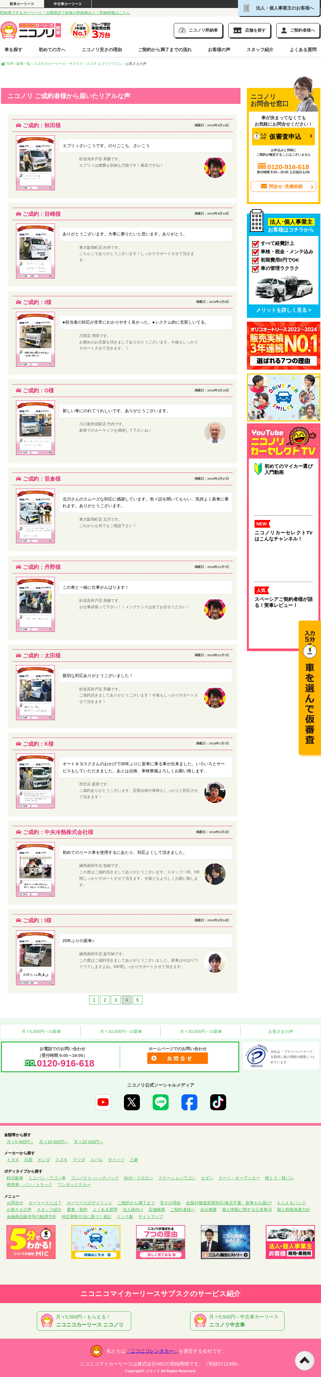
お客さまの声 (280, 1031)
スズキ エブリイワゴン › (105, 64)
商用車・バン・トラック (29, 1184)
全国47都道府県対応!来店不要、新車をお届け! (229, 1202)
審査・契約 (77, 1209)
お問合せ (15, 1202)
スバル (96, 1159)
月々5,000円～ (20, 1141)
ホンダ (44, 1159)
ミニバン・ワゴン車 (47, 1178)
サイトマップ (150, 1216)
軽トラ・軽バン (279, 1178)
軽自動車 (15, 1178)
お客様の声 (219, 49)
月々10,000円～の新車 (120, 1031)
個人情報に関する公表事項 (247, 1209)
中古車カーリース (68, 4)
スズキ (61, 1159)
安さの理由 (170, 1202)
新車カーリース (22, 4)
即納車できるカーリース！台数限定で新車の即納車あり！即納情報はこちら (65, 13)
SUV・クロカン (139, 1178)
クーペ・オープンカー (239, 1178)
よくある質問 (303, 49)
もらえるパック (291, 1202)
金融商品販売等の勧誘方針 (32, 1216)
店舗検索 (157, 1209)
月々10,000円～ (54, 1141)
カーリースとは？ (45, 1202)
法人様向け (133, 1209)
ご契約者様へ (182, 1209)
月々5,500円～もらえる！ (85, 1321)
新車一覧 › (24, 64)
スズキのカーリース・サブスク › (59, 64)
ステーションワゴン (177, 1178)
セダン (207, 1178)
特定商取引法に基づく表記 (86, 1216)
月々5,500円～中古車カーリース (238, 1321)
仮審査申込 (277, 136)
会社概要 (208, 1209)
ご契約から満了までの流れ (165, 49)
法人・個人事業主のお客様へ (279, 8)
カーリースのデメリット (89, 1202)
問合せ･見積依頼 (281, 186)
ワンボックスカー (74, 1184)
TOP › (8, 64)
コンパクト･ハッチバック (95, 1178)
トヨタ (13, 1159)
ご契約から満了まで (136, 1202)
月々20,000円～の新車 (200, 1031)
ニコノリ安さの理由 (102, 49)
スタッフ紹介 (260, 49)
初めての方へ (52, 49)
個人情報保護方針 (293, 1209)
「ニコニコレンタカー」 (152, 1351)
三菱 (134, 1159)
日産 (28, 1159)
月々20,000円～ (88, 1141)
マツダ (79, 1159)
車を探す (13, 49)
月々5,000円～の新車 (40, 1031)
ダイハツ (116, 1159)
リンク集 (125, 1216)
